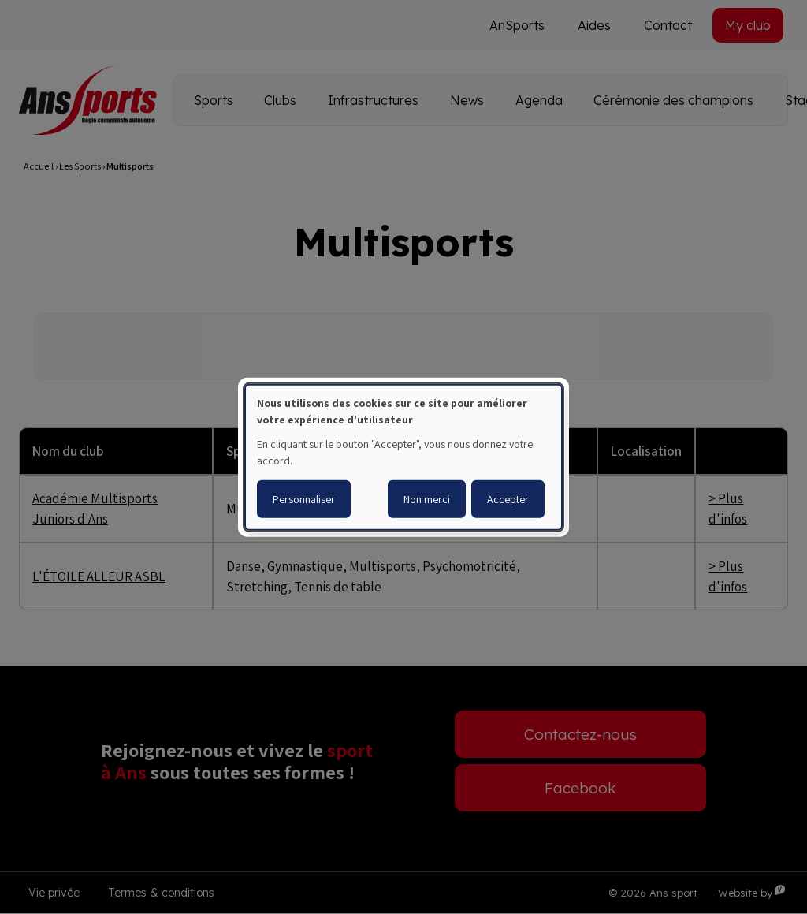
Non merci (427, 499)
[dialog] (403, 456)
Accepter (508, 499)
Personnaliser (304, 499)
